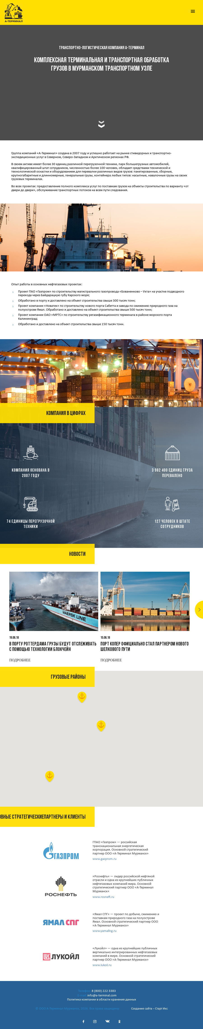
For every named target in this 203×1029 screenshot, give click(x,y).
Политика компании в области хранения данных (101, 999)
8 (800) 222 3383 (104, 991)
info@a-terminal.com (102, 995)
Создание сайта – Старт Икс (149, 1008)
